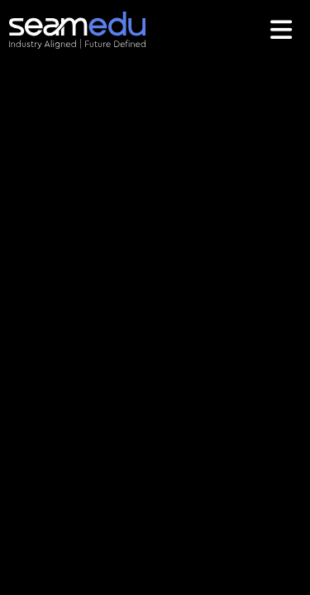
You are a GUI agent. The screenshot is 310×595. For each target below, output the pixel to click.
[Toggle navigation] (283, 30)
